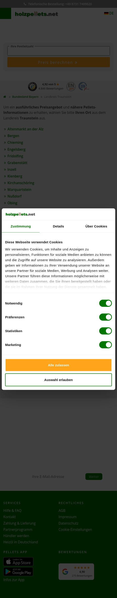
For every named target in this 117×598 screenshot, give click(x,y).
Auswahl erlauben (58, 379)
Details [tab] (58, 226)
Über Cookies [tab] (96, 226)
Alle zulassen (58, 365)
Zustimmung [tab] (21, 226)
